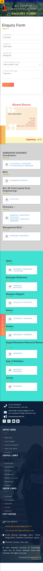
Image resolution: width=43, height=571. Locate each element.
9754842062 (14, 180)
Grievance (7, 496)
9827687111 (14, 215)
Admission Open (3, 135)
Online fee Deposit (3, 325)
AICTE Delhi (8, 463)
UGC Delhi (7, 470)
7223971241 (24, 219)
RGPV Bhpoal (8, 467)
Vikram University (10, 478)
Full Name (8, 35)
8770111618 (14, 217)
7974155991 (23, 180)
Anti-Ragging (8, 500)
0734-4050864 (15, 405)
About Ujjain (8, 481)
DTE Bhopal (8, 474)
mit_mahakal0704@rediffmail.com (22, 413)
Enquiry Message (11, 71)
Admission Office (10, 448)
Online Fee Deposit (11, 445)
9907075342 (17, 371)
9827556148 (17, 287)
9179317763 (17, 302)
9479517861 (14, 219)
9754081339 (17, 318)
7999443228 (27, 318)
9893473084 (17, 334)
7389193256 (14, 221)
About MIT (7, 503)
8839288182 (27, 269)
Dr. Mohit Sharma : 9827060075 (20, 163)
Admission (7, 437)
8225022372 (17, 369)
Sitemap (7, 485)
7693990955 (17, 285)
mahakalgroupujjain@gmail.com (21, 410)
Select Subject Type (12, 62)
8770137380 (14, 199)
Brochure (7, 452)
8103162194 (24, 235)
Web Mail (7, 511)
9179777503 (27, 302)
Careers (7, 507)
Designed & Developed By (29, 557)
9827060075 (17, 269)
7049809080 (27, 334)
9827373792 (24, 215)
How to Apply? (9, 441)
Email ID (7, 44)
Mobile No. (8, 53)
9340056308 (14, 235)
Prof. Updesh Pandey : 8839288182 (21, 165)
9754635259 (17, 386)
